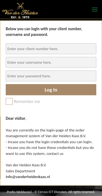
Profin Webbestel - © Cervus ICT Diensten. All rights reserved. (51, 192)
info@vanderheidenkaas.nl (28, 176)
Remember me (23, 101)
